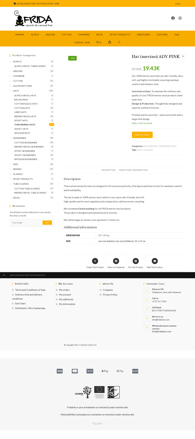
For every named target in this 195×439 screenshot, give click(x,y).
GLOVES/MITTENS (22, 88)
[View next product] (183, 59)
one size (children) (124, 243)
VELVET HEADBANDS (25, 157)
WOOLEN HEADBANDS (25, 161)
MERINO (153, 149)
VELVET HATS (167, 335)
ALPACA (17, 64)
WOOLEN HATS (22, 135)
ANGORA (18, 73)
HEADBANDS (19, 140)
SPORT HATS (21, 123)
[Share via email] (155, 265)
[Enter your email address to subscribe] (32, 225)
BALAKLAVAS (21, 102)
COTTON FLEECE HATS (26, 106)
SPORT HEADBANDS (24, 153)
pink (151, 152)
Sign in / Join (82, 45)
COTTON (73, 335)
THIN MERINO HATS (167, 149)
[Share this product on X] (95, 265)
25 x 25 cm (140, 243)
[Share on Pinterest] (135, 265)
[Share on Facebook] (116, 265)
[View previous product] (178, 59)
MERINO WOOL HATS (25, 118)
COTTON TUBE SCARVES (27, 191)
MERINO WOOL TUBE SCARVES (30, 195)
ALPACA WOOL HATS (25, 98)
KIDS (15, 166)
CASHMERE (19, 78)
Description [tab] (108, 172)
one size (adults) (106, 243)
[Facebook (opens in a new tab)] (175, 19)
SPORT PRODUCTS (23, 181)
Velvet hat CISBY (166, 339)
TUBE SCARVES (21, 186)
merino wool (142, 152)
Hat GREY (124, 339)
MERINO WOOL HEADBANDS (29, 149)
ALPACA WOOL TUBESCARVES (30, 68)
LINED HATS (20, 114)
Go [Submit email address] (47, 225)
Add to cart (142, 137)
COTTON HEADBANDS (25, 145)
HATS (146, 149)
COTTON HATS (90, 335)
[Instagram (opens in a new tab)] (182, 19)
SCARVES (18, 176)
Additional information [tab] (133, 172)
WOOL (16, 200)
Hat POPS (83, 339)
